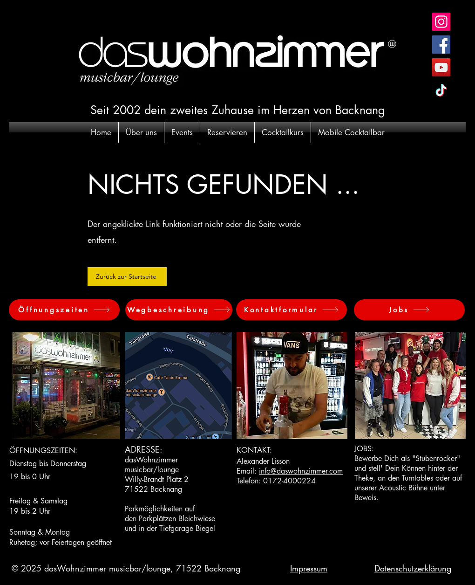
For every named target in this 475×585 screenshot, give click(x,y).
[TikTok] (441, 90)
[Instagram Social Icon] (441, 22)
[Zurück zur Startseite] (127, 276)
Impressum (308, 568)
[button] (141, 132)
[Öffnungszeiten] (64, 309)
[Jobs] (409, 309)
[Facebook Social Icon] (441, 44)
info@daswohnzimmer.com (301, 471)
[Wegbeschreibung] (178, 309)
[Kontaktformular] (291, 309)
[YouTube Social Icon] (441, 67)
